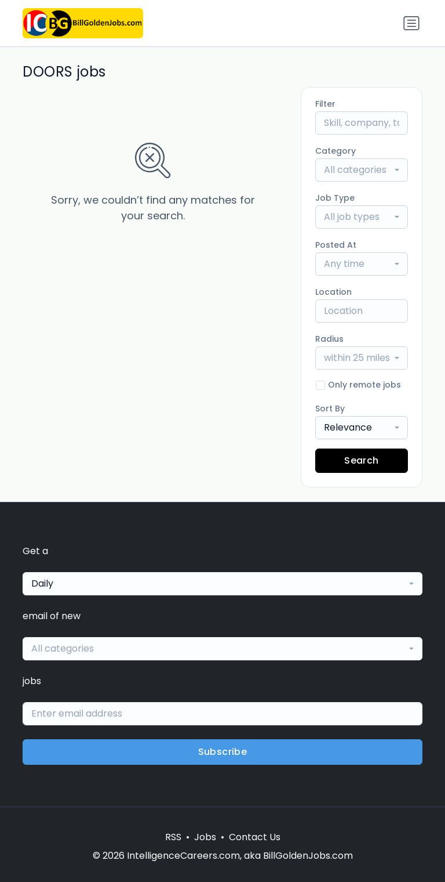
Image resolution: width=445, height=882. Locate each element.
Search (361, 460)
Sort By (330, 408)
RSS (173, 837)
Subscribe (222, 751)
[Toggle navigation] (411, 23)
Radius (329, 339)
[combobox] (361, 170)
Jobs (205, 837)
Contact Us (254, 837)
